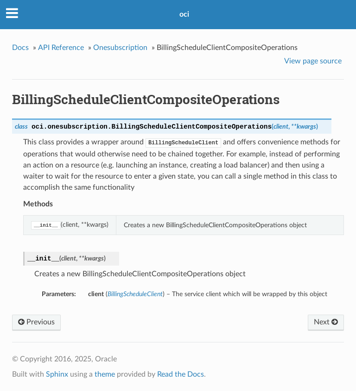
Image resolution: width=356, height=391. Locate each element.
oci (184, 14)
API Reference (61, 47)
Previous (36, 322)
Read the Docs (180, 374)
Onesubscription (120, 47)
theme (105, 374)
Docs (20, 47)
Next (326, 322)
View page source (313, 61)
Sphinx (57, 374)
